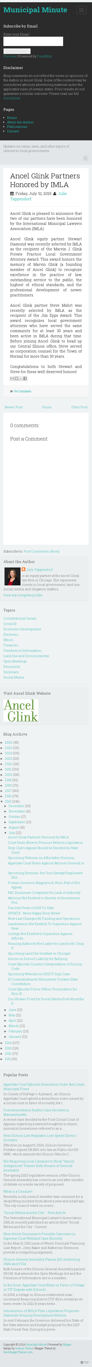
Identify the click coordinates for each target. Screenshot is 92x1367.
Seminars (11, 672)
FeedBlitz (44, 56)
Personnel (11, 667)
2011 (8, 1059)
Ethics (8, 640)
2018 (8, 785)
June (12, 1010)
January (15, 1036)
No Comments (22, 391)
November (17, 811)
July (12, 833)
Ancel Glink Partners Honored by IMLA (45, 180)
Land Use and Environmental (26, 656)
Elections (10, 634)
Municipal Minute (35, 9)
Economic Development (22, 629)
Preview (9, 56)
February (15, 1031)
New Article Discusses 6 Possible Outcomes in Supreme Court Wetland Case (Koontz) (39, 1236)
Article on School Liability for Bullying (37, 959)
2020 (8, 774)
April (12, 1020)
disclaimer (12, 98)
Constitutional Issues (20, 618)
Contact (13, 131)
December (16, 806)
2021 (8, 769)
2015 (8, 801)
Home (12, 118)
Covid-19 (9, 624)
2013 (8, 1048)
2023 (8, 758)
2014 (8, 1043)
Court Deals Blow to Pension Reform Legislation (45, 842)
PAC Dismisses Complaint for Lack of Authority (44, 892)
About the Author (20, 122)
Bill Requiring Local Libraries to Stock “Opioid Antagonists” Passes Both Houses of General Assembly (38, 1165)
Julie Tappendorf (39, 569)
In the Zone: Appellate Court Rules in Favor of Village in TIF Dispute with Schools (44, 1287)
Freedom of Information (22, 650)
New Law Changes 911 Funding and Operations (44, 918)
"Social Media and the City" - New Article (34, 1213)
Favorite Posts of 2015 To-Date (31, 908)
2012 (8, 1053)
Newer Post (14, 407)
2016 (8, 796)
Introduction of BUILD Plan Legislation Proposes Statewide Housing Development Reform (41, 1313)
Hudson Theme (24, 1348)
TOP (85, 1362)
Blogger (67, 1344)
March (14, 1026)
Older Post (79, 407)
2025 (8, 748)
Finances (10, 645)
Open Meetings (15, 661)
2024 (8, 753)
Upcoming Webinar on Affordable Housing (41, 858)
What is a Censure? (17, 1191)
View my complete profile (22, 595)
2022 (8, 764)
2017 (8, 791)
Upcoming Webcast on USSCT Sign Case (39, 974)
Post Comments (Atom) (42, 551)
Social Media (13, 677)
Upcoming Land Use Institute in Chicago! (39, 953)
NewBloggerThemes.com (18, 1352)
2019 (8, 780)
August (14, 827)
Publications (17, 126)
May (12, 1015)
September (17, 822)
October (15, 816)
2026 (8, 742)
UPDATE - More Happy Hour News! (34, 913)
